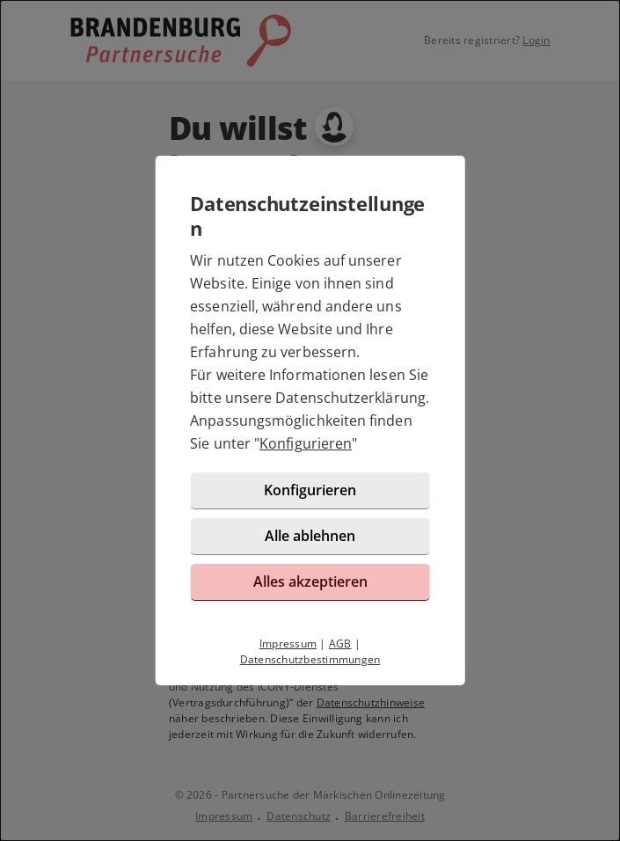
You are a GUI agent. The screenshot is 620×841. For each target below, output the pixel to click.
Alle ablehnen (310, 535)
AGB (340, 643)
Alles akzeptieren (310, 581)
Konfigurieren (305, 443)
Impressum (288, 643)
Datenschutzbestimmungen (310, 659)
